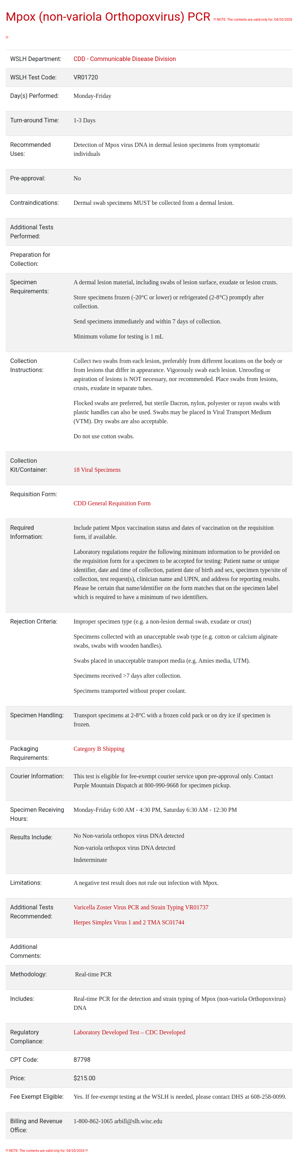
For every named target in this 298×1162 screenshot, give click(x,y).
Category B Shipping (98, 749)
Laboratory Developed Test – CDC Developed (129, 1032)
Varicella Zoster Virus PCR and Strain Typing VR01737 (140, 907)
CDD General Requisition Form (112, 503)
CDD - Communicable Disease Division (124, 59)
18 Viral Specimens (97, 470)
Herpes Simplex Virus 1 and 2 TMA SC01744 (128, 922)
